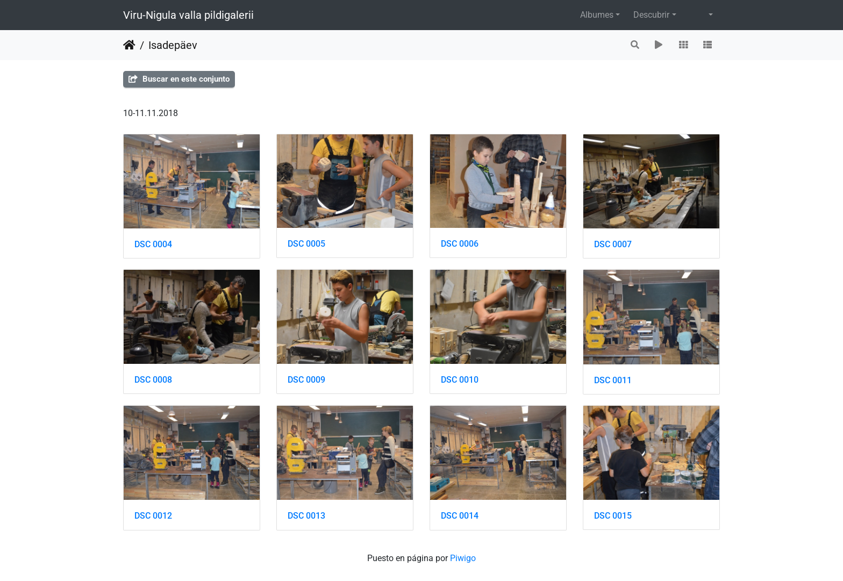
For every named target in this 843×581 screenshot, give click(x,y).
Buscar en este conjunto (179, 79)
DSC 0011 (613, 380)
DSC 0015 (613, 516)
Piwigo (463, 558)
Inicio (129, 45)
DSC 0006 (459, 244)
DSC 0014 (459, 516)
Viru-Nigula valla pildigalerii (188, 15)
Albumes (596, 15)
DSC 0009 (306, 380)
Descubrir (651, 15)
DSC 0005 (306, 244)
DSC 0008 (153, 380)
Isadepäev (172, 45)
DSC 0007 (613, 244)
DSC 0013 (306, 516)
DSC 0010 (459, 380)
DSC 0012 (153, 516)
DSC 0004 (153, 244)
